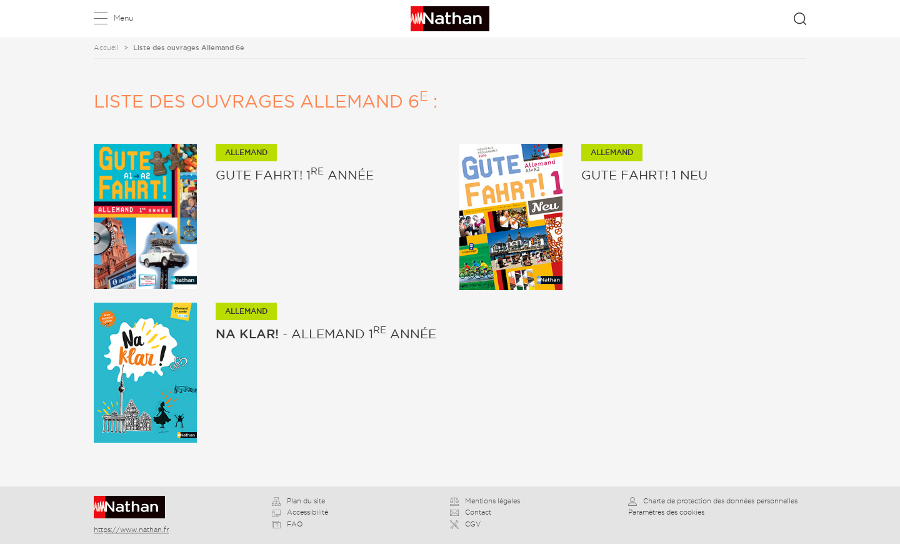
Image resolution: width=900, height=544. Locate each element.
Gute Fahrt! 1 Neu (644, 175)
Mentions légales (485, 501)
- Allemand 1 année (326, 334)
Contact (470, 512)
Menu (123, 18)
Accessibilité (300, 512)
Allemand (246, 152)
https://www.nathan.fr (131, 529)
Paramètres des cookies (666, 512)
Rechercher (800, 19)
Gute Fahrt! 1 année (295, 175)
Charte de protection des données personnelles (713, 501)
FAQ (287, 524)
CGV (465, 524)
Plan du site (298, 501)
